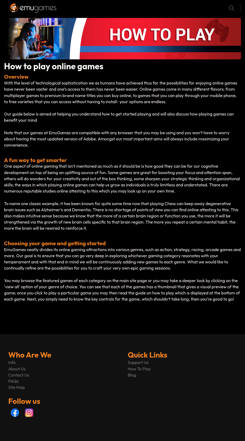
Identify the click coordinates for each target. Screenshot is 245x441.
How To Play (139, 368)
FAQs (13, 381)
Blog (132, 375)
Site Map (16, 387)
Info (12, 362)
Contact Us (18, 375)
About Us (17, 368)
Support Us (138, 362)
